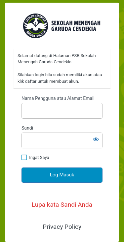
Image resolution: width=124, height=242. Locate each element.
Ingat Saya (39, 157)
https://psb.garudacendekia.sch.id (62, 26)
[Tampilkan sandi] (96, 139)
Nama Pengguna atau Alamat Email (58, 98)
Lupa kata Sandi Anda (62, 204)
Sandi (27, 128)
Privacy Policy (62, 226)
